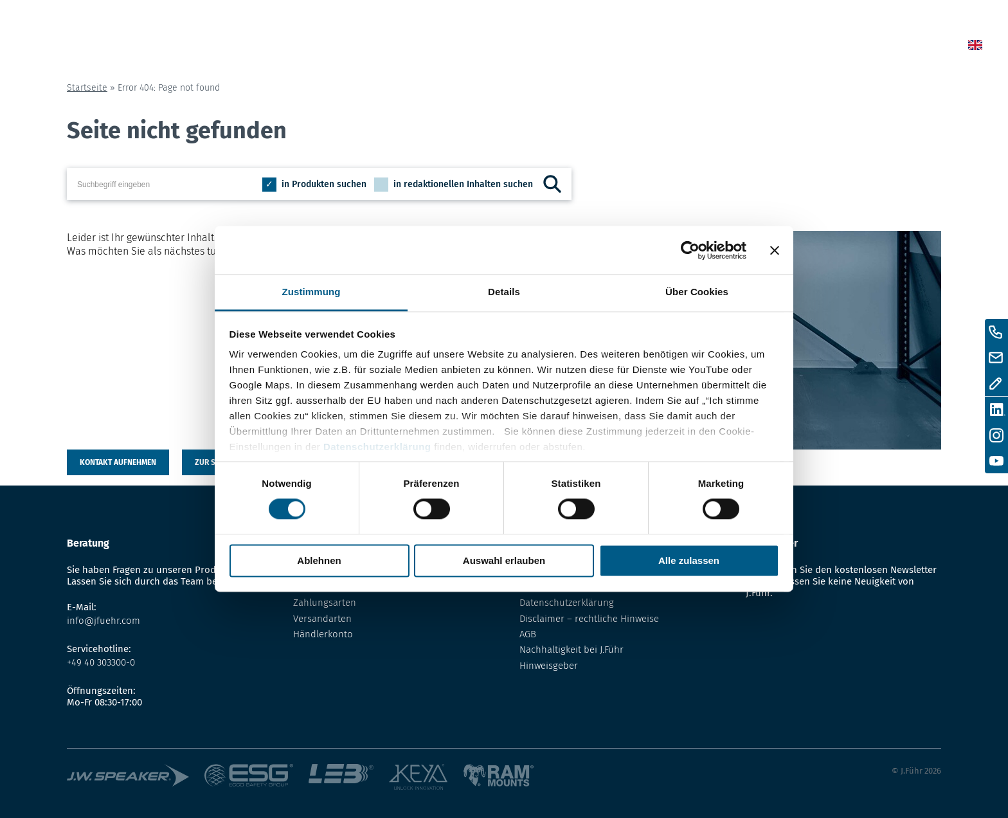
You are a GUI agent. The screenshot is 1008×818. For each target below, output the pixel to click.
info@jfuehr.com (103, 620)
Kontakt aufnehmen (118, 462)
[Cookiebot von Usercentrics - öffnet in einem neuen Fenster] (690, 250)
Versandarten (322, 618)
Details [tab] (504, 291)
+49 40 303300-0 (101, 662)
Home (545, 47)
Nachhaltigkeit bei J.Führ (571, 649)
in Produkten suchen (324, 184)
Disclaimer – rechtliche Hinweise (589, 618)
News (600, 47)
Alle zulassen (688, 560)
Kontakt (861, 47)
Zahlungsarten (324, 602)
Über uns (787, 47)
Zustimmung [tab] (311, 291)
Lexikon (715, 47)
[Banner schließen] (774, 250)
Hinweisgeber (548, 665)
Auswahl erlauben (504, 560)
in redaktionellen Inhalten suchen (463, 184)
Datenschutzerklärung (377, 446)
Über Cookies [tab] (696, 291)
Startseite (87, 87)
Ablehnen (319, 560)
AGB (527, 634)
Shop (654, 47)
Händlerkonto (323, 634)
